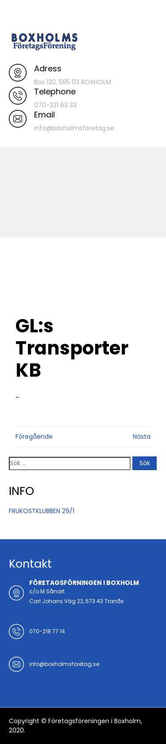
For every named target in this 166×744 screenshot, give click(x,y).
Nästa (142, 436)
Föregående (34, 436)
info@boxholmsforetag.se (64, 664)
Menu (18, 15)
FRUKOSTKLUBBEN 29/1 (41, 510)
